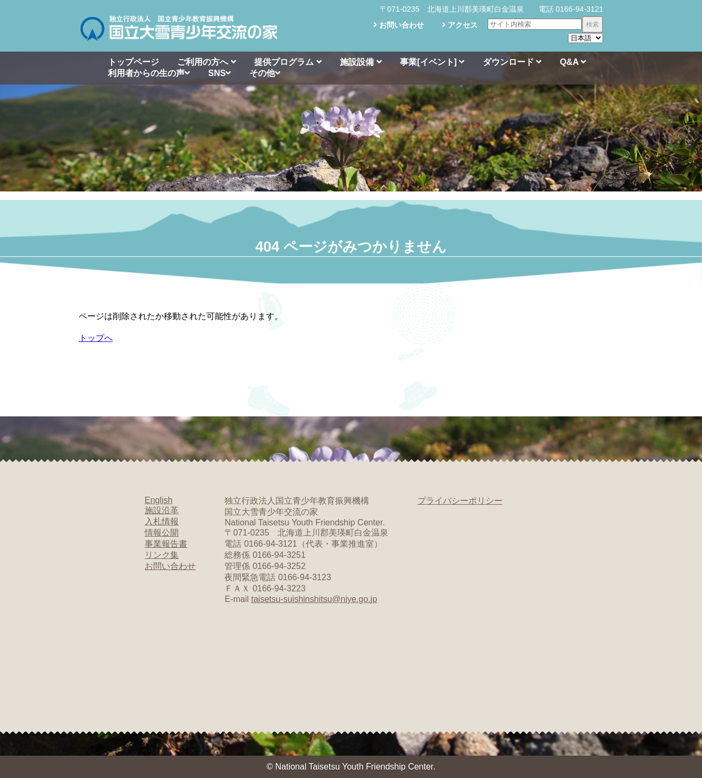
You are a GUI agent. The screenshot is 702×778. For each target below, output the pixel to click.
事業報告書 (166, 543)
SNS (219, 73)
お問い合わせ (398, 25)
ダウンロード (512, 61)
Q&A (573, 61)
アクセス (460, 25)
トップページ (133, 61)
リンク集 (162, 554)
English (158, 500)
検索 (592, 24)
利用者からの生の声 (149, 73)
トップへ (96, 337)
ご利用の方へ (206, 61)
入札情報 (162, 521)
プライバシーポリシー (460, 500)
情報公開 (162, 532)
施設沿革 (162, 510)
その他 (264, 73)
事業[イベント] (432, 61)
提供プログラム (287, 61)
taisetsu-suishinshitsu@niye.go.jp (314, 599)
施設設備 (360, 61)
